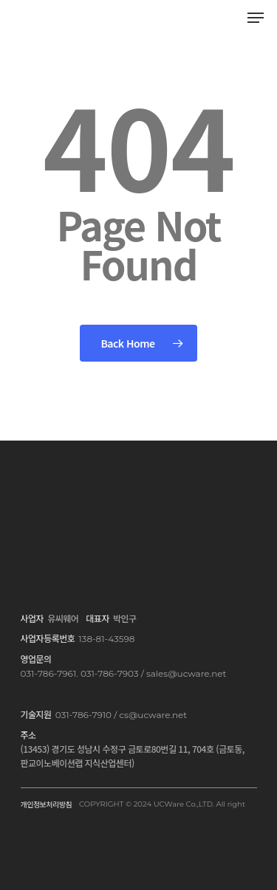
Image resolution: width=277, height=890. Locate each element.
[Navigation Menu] (255, 17)
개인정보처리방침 (46, 804)
